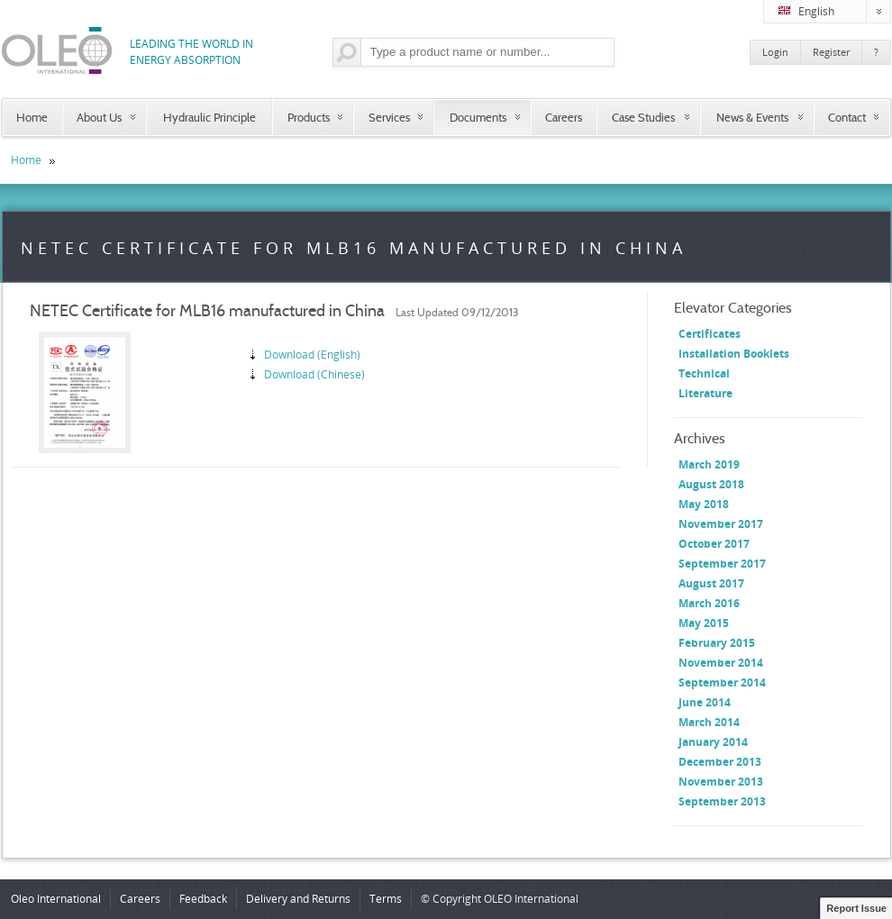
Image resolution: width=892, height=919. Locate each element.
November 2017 (720, 524)
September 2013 (722, 801)
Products (308, 117)
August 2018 (711, 484)
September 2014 (722, 682)
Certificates (709, 333)
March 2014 (709, 722)
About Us (99, 117)
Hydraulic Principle (209, 117)
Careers (563, 117)
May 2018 (703, 504)
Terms (385, 898)
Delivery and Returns (298, 898)
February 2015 (716, 643)
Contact (847, 117)
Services (389, 117)
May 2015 (703, 623)
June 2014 (704, 702)
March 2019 (709, 464)
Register (831, 52)
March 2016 (709, 603)
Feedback (203, 898)
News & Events (752, 117)
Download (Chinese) (314, 374)
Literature (705, 393)
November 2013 (720, 781)
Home (32, 117)
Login (775, 52)
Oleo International (56, 898)
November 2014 (720, 662)
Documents (478, 117)
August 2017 (711, 583)
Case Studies (643, 117)
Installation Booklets (733, 353)
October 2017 (714, 543)
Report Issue (856, 908)
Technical (704, 373)
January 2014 (713, 742)
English (834, 11)
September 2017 (722, 563)
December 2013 (719, 761)
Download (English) (312, 354)
